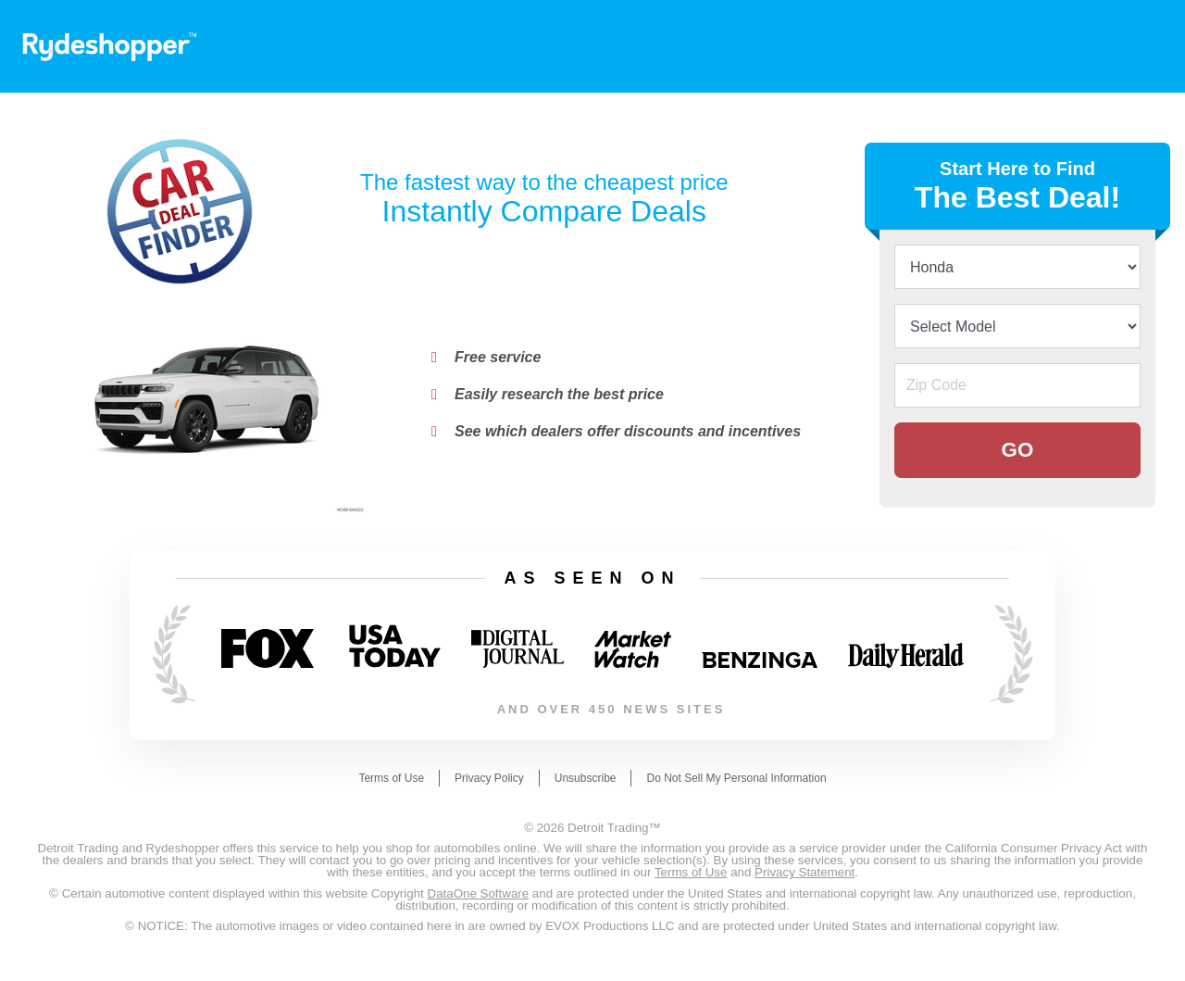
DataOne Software (479, 893)
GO (1018, 449)
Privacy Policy (489, 778)
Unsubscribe (586, 778)
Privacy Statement (804, 872)
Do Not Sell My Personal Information (736, 778)
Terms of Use (391, 778)
